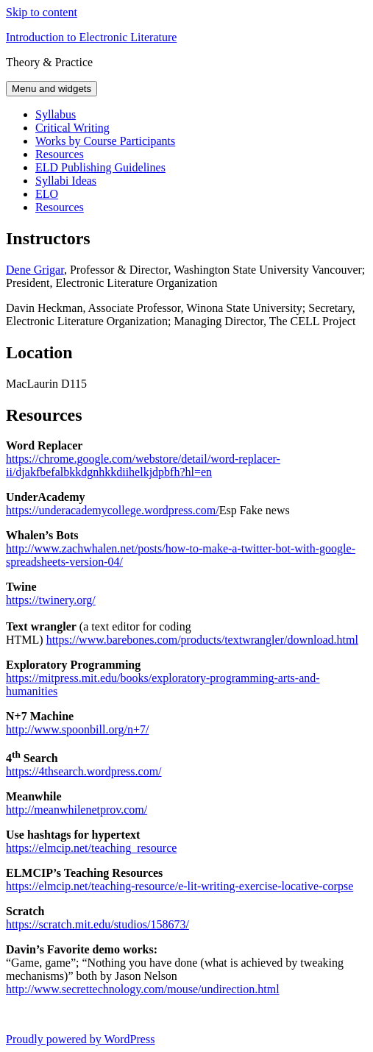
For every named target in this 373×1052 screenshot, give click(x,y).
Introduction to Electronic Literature (91, 37)
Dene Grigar (35, 269)
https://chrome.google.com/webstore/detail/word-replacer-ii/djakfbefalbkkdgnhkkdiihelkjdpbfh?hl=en (143, 465)
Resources (59, 154)
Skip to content (41, 12)
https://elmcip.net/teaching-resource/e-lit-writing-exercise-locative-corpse (179, 886)
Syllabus (55, 114)
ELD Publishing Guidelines (100, 167)
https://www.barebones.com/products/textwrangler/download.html (202, 639)
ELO (46, 194)
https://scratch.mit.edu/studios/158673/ (97, 924)
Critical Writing (72, 127)
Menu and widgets (51, 88)
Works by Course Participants (105, 141)
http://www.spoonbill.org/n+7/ (77, 729)
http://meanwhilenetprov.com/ (76, 809)
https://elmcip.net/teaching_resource (91, 848)
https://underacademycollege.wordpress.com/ (112, 510)
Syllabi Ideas (65, 180)
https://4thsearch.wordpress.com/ (84, 771)
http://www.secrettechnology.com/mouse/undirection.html (143, 989)
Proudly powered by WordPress (80, 1039)
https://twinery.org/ (51, 600)
